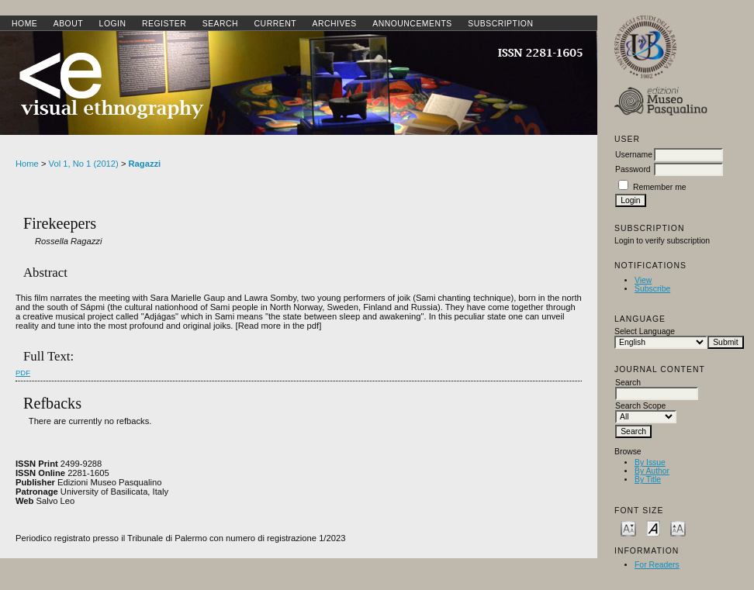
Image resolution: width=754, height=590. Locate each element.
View (643, 280)
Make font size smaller (628, 528)
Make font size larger (678, 528)
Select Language (644, 331)
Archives (334, 23)
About (68, 23)
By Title (648, 479)
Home (24, 23)
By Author (652, 471)
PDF (23, 372)
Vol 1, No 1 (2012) (84, 163)
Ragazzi (145, 163)
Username (633, 154)
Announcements (412, 23)
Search (220, 23)
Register (164, 23)
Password (633, 169)
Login (112, 23)
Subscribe (652, 289)
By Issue (650, 462)
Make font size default (653, 528)
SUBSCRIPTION (500, 23)
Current (275, 23)
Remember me (660, 187)
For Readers (657, 565)
